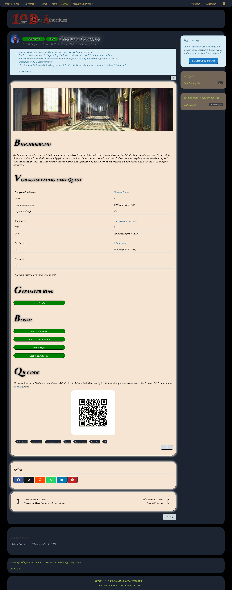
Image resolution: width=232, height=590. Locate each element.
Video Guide (22, 442)
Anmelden (195, 3)
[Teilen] (173, 78)
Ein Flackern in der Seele (125, 220)
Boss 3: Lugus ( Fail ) (39, 355)
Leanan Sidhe (80, 442)
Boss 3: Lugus (39, 347)
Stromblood (36, 442)
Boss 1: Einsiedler (39, 331)
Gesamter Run (39, 302)
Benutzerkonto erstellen (203, 60)
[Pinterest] (72, 480)
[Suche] (224, 3)
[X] (29, 480)
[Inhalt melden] (170, 447)
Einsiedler (95, 442)
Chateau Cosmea (122, 192)
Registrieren (210, 3)
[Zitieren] (164, 447)
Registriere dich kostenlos (210, 49)
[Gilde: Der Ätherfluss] (118, 19)
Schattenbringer (122, 243)
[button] (62, 480)
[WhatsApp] (51, 480)
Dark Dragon (190, 104)
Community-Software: (118, 585)
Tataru (117, 227)
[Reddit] (40, 480)
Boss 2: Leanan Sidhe (39, 339)
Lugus (67, 442)
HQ (105, 442)
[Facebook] (18, 480)
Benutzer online (19, 538)
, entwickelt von (118, 580)
